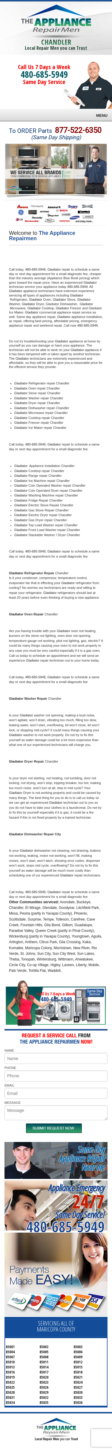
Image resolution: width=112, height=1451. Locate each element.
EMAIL (9, 1085)
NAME (9, 1050)
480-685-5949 (44, 74)
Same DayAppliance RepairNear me (82, 1158)
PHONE (10, 1068)
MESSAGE (12, 1102)
